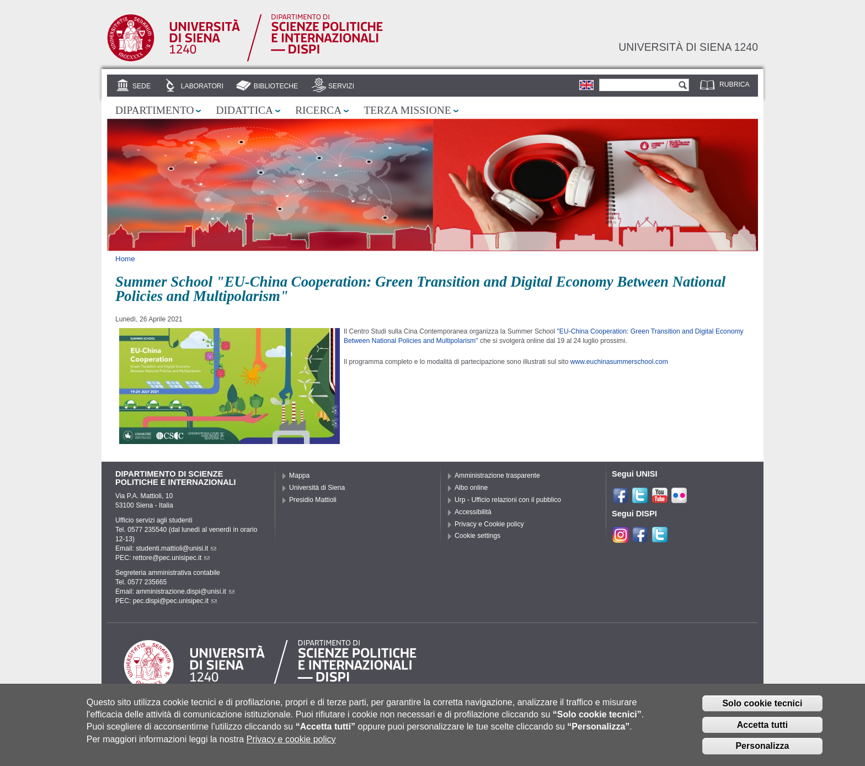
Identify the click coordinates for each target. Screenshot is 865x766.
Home (125, 259)
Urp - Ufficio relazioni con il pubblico (508, 500)
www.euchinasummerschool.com (619, 362)
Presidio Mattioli (313, 500)
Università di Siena (317, 488)
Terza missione (407, 110)
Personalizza (762, 752)
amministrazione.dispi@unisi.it (185, 591)
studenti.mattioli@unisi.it (176, 548)
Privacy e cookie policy (291, 746)
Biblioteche (276, 86)
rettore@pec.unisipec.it (171, 558)
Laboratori (202, 86)
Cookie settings (477, 536)
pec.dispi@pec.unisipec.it (175, 601)
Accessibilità (473, 512)
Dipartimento (154, 110)
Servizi (341, 86)
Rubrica (734, 84)
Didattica (244, 110)
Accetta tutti (762, 731)
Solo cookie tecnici (762, 710)
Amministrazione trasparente (497, 475)
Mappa (299, 475)
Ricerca (318, 110)
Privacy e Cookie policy (489, 524)
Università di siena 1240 (688, 47)
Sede (141, 86)
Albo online (471, 488)
